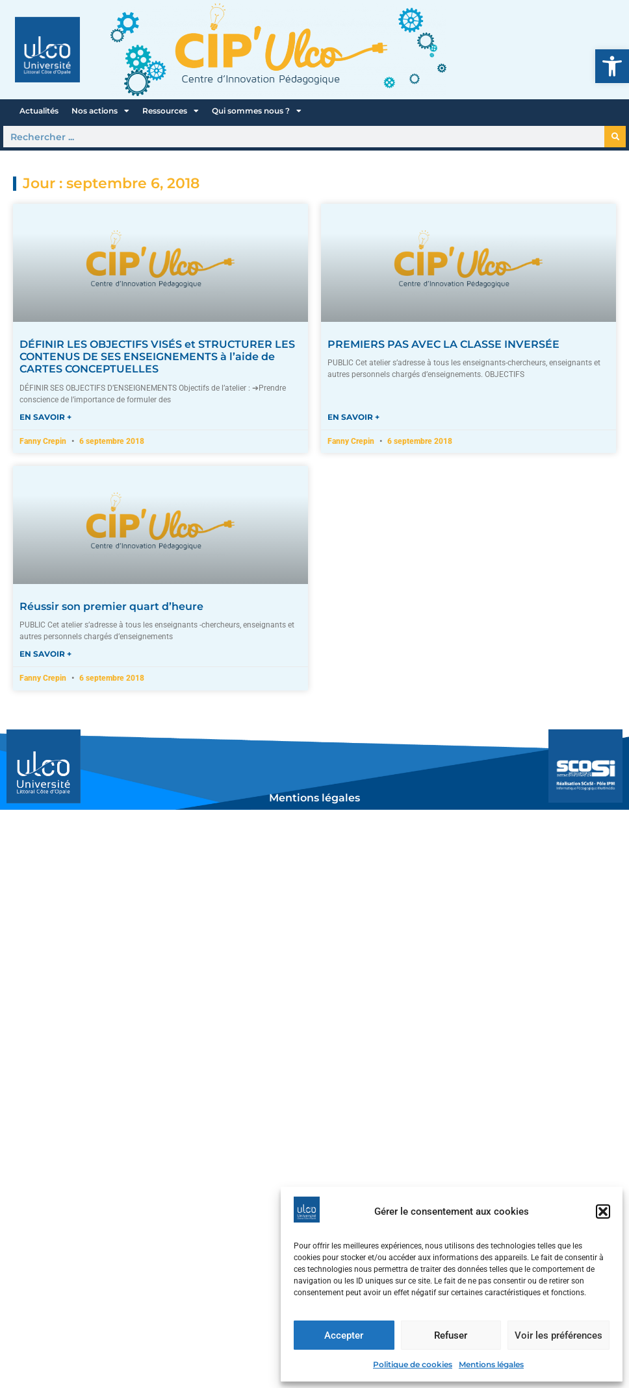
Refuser (450, 1335)
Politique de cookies (412, 1364)
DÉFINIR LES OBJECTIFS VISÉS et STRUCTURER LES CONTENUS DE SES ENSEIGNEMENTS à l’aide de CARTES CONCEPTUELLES (157, 356)
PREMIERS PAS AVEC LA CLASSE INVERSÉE (443, 344)
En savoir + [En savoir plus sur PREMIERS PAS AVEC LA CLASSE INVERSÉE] (353, 417)
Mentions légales (491, 1364)
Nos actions (100, 111)
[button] (612, 66)
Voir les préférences (558, 1335)
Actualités (38, 111)
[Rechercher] (615, 136)
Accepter (343, 1335)
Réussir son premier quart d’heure (111, 606)
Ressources (170, 111)
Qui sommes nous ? (257, 111)
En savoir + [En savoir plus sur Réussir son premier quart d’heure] (45, 654)
